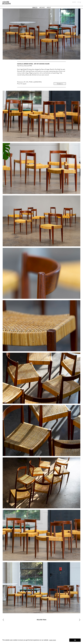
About (49, 7)
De (78, 2)
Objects (34, 7)
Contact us (60, 84)
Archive (42, 7)
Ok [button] (75, 640)
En (80, 2)
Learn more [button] (52, 640)
